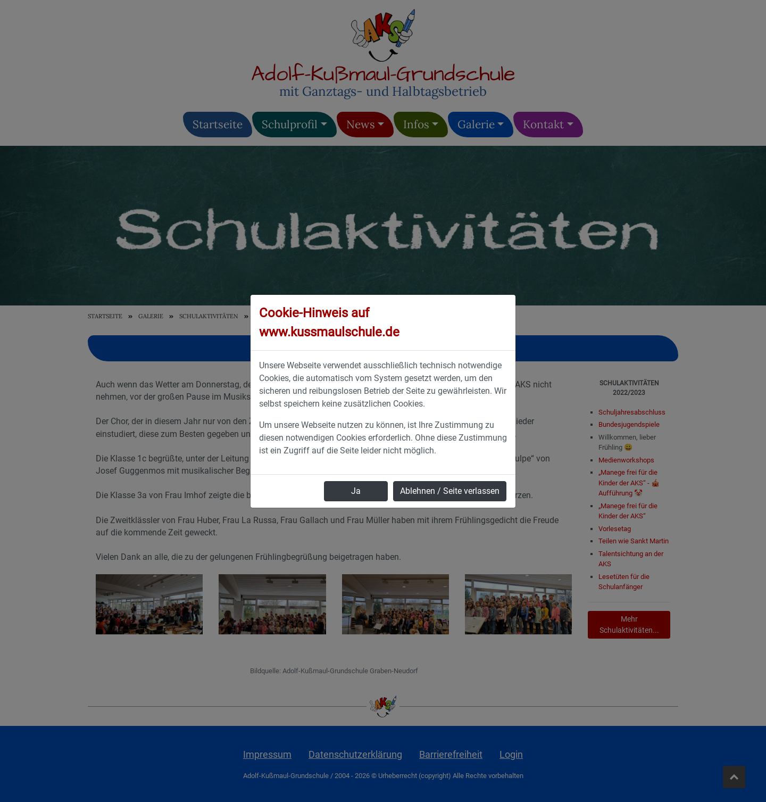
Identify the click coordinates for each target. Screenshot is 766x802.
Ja (356, 491)
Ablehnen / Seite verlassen (449, 491)
